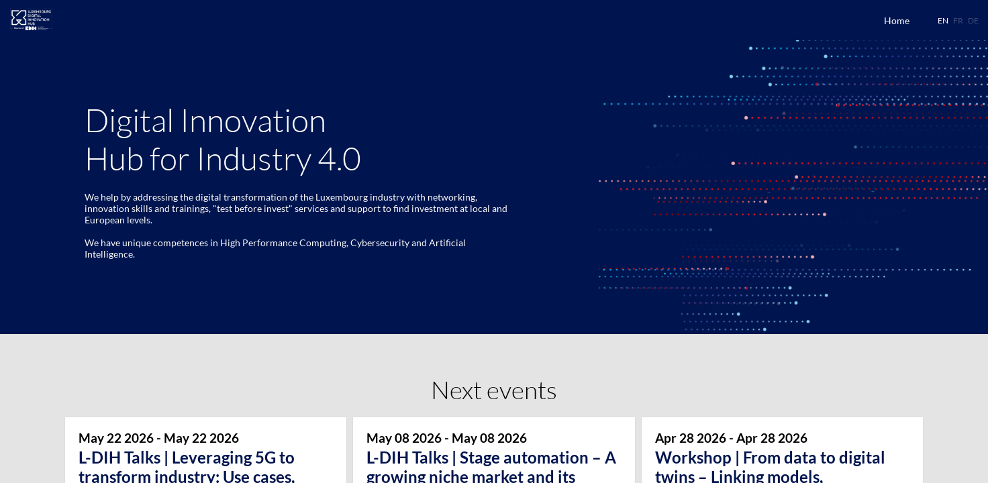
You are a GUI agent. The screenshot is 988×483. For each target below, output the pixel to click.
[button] (943, 20)
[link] (896, 20)
